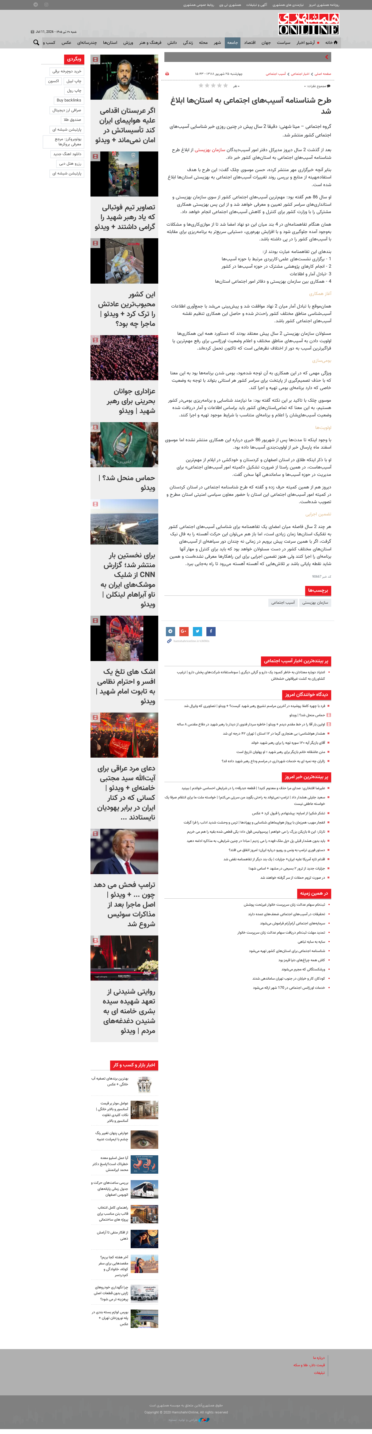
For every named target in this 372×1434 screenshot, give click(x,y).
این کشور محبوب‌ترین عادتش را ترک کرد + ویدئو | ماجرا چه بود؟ (126, 309)
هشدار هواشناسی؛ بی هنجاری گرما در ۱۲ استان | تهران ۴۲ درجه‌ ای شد (269, 740)
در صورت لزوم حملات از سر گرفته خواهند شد (289, 884)
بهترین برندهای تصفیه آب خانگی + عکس (110, 1082)
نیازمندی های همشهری (288, 5)
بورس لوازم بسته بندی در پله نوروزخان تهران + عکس (110, 1323)
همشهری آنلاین (307, 23)
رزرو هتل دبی (70, 164)
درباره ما (318, 1363)
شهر (217, 43)
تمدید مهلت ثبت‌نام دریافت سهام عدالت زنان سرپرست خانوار (276, 939)
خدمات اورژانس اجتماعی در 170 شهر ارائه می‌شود (285, 995)
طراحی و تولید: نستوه (189, 1425)
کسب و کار (46, 43)
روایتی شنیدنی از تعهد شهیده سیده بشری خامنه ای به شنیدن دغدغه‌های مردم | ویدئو (129, 1011)
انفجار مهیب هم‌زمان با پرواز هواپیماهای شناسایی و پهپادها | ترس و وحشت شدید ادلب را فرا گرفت (246, 829)
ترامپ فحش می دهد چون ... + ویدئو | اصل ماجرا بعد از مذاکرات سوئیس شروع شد (124, 904)
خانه (332, 43)
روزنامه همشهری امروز (324, 5)
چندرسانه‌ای (87, 43)
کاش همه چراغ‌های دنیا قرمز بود (299, 967)
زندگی (188, 43)
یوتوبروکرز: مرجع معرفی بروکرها (68, 141)
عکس (66, 43)
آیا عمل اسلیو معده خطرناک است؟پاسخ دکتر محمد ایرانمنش (112, 1164)
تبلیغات (319, 1378)
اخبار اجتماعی (300, 74)
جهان (266, 43)
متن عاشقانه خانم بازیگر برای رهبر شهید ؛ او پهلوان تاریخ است (276, 758)
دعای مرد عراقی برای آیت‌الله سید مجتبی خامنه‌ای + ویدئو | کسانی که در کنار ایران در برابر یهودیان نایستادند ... (126, 793)
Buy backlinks (69, 101)
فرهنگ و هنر (150, 43)
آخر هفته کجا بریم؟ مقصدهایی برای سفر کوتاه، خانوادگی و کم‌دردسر (112, 1266)
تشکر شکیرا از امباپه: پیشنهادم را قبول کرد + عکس (285, 820)
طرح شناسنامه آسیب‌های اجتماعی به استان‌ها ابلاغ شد (251, 106)
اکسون (53, 81)
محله (203, 43)
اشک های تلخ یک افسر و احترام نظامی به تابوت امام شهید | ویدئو (125, 686)
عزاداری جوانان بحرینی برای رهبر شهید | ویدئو (131, 401)
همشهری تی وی (230, 5)
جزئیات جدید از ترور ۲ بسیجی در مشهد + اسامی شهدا (282, 875)
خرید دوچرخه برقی (66, 71)
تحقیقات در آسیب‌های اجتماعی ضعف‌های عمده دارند (283, 921)
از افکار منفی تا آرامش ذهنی (111, 1235)
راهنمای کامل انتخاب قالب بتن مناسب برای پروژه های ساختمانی (111, 1213)
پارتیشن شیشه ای (66, 130)
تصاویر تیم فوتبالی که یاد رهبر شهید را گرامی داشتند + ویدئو (125, 217)
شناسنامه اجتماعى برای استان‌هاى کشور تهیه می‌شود (283, 957)
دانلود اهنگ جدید (67, 154)
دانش (172, 43)
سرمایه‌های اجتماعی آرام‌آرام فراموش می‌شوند (289, 930)
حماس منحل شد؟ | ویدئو (305, 715)
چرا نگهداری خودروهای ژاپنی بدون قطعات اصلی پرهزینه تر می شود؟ (110, 1296)
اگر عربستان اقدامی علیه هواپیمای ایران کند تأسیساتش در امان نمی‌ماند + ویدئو (125, 125)
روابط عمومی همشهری (198, 5)
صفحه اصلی (323, 74)
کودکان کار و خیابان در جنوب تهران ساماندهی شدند (284, 985)
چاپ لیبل (74, 81)
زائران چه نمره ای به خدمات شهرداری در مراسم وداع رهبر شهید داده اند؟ (268, 768)
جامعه (232, 43)
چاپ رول (74, 91)
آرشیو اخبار (306, 43)
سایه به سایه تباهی (309, 948)
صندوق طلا (72, 120)
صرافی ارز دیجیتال (66, 110)
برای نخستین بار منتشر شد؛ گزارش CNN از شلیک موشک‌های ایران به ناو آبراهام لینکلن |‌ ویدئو (128, 580)
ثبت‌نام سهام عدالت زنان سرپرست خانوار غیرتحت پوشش (280, 911)
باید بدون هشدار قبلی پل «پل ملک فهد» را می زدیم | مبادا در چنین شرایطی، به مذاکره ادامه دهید (248, 847)
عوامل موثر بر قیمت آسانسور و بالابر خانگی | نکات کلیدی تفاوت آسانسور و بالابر (109, 1112)
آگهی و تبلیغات (256, 5)
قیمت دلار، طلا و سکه (307, 1370)
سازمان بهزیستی (209, 150)
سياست (283, 43)
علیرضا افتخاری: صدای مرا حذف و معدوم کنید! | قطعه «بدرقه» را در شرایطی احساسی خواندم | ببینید (245, 795)
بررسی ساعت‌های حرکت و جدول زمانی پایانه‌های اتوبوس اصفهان (109, 1189)
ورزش (128, 43)
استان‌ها (110, 43)
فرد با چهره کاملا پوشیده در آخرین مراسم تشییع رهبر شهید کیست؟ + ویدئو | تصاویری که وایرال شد (246, 706)
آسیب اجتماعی (276, 74)
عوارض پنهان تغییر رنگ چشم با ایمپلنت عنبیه (110, 1136)
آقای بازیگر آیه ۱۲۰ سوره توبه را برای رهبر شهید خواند (283, 749)
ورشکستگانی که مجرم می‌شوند (300, 976)
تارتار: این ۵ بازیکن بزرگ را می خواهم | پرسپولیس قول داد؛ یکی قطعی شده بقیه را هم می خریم (248, 838)
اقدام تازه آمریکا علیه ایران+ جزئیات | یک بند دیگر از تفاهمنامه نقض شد (268, 866)
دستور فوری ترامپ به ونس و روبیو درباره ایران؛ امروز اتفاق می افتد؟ (271, 857)
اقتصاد (249, 43)
